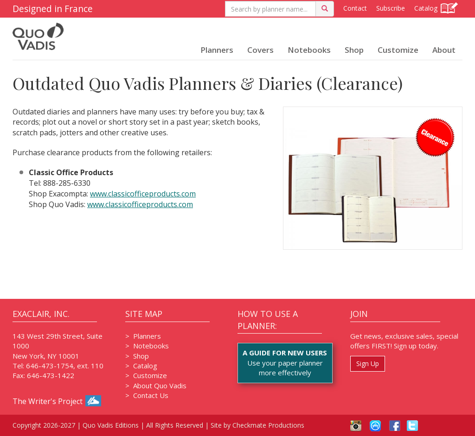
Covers (260, 49)
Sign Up (367, 363)
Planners (216, 49)
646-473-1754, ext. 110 (64, 365)
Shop (354, 49)
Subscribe (390, 8)
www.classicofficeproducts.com (143, 194)
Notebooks (309, 49)
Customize (398, 49)
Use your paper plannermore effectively (285, 362)
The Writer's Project (57, 401)
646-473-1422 (50, 375)
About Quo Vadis (159, 385)
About (444, 49)
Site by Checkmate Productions (257, 425)
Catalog (436, 7)
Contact (355, 8)
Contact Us (150, 395)
